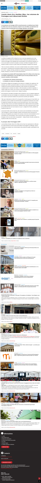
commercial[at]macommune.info (7, 459)
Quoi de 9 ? (17, 403)
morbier (19, 133)
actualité (21, 275)
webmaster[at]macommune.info (6, 468)
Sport (13, 381)
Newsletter (5, 446)
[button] (38, 0)
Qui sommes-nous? (5, 437)
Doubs (15, 362)
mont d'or (14, 133)
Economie (11, 12)
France (15, 161)
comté (3, 133)
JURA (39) (16, 199)
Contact (3, 436)
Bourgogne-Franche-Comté (19, 151)
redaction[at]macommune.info (6, 456)
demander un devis (6, 462)
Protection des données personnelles (8, 440)
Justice (19, 199)
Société (15, 12)
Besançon (16, 275)
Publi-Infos (17, 381)
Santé (27, 151)
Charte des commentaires (6, 438)
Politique (20, 218)
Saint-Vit (3, 403)
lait (11, 133)
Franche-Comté (4, 12)
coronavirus (7, 133)
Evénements (12, 403)
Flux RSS (3, 441)
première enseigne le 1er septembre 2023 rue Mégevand (24, 336)
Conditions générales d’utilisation (8, 444)
